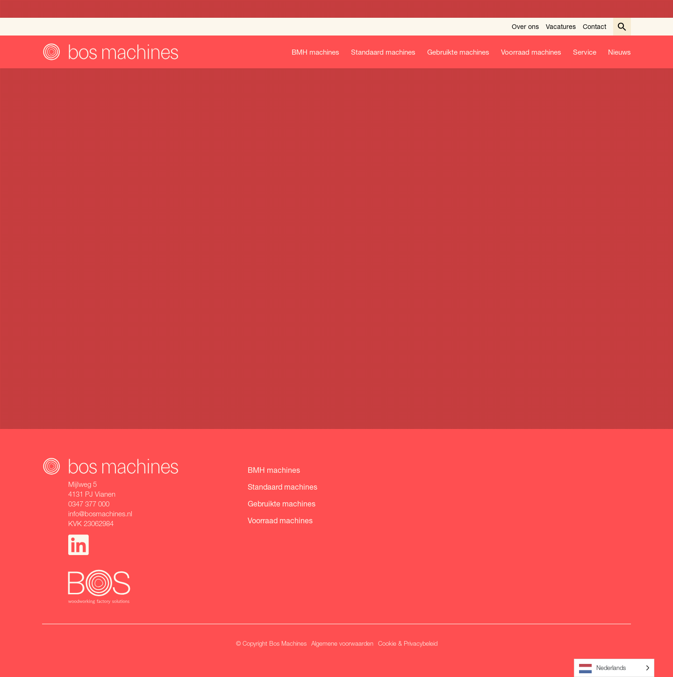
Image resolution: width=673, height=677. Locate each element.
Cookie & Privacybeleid (407, 643)
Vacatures (561, 26)
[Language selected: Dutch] (614, 668)
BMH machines (315, 52)
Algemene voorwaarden (342, 643)
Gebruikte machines (458, 52)
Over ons (525, 26)
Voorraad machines (531, 52)
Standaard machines (383, 52)
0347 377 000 (88, 503)
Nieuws (619, 52)
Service (584, 52)
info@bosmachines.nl (100, 513)
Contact (594, 26)
